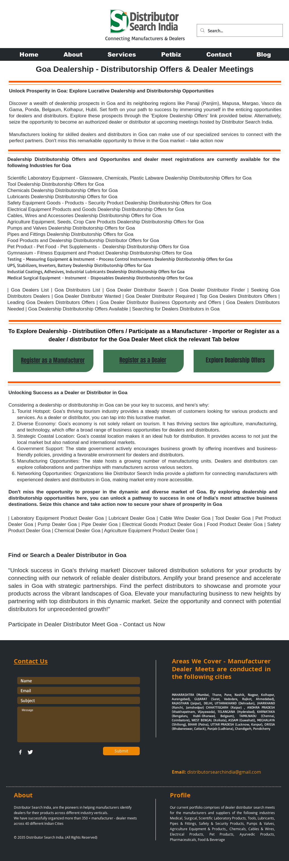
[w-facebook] (20, 752)
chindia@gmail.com (240, 772)
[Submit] (121, 751)
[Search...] (239, 30)
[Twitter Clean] (30, 752)
